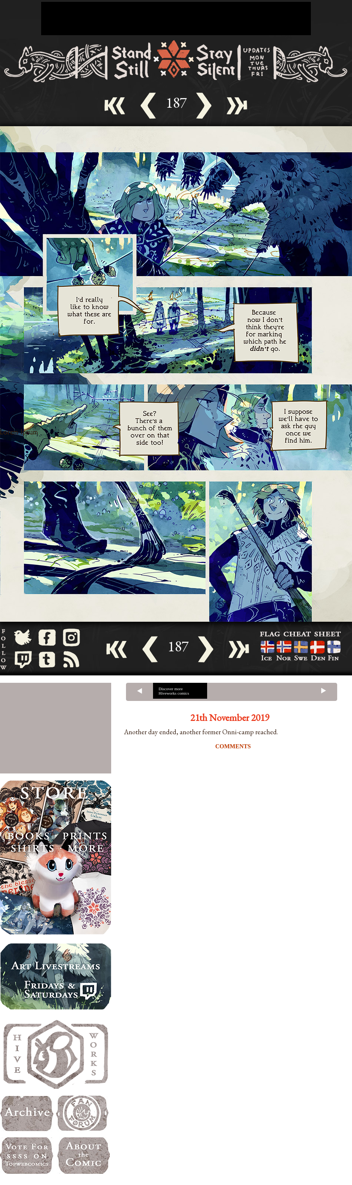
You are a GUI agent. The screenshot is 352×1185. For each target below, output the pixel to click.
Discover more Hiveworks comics (174, 691)
